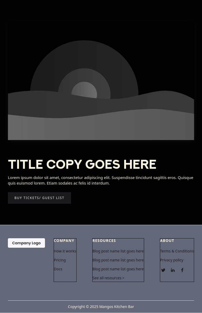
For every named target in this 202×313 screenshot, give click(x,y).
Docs (58, 269)
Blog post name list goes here (118, 251)
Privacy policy (172, 260)
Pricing (60, 260)
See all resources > (109, 278)
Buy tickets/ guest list (39, 198)
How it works (65, 251)
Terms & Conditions (177, 251)
